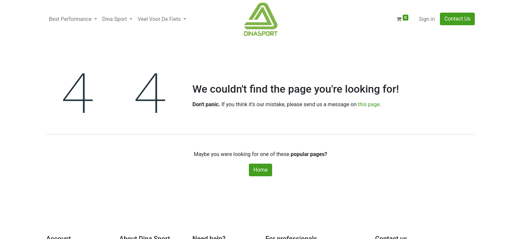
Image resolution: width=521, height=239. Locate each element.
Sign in (427, 19)
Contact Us (457, 19)
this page (368, 104)
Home (260, 170)
